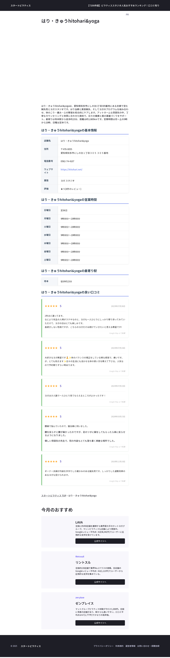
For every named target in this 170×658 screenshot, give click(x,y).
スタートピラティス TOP (53, 496)
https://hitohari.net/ (71, 169)
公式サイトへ (100, 542)
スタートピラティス (21, 5)
